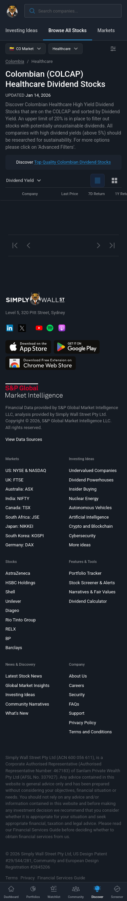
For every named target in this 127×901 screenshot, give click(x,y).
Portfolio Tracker (85, 573)
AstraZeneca (17, 573)
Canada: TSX (17, 507)
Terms (11, 877)
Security (77, 694)
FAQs (74, 703)
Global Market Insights (27, 685)
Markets (106, 30)
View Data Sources (23, 439)
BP (8, 638)
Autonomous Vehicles (90, 507)
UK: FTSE (14, 479)
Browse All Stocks (67, 30)
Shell (10, 591)
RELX (10, 629)
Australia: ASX (19, 489)
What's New (16, 713)
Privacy (28, 877)
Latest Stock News (23, 676)
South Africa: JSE (22, 516)
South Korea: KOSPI (24, 535)
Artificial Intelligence (89, 516)
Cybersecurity (82, 535)
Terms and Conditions (90, 731)
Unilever (13, 600)
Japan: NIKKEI (19, 526)
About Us (78, 676)
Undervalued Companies (93, 470)
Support (77, 713)
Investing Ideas (21, 30)
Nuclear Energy (84, 498)
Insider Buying (83, 489)
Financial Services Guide (61, 877)
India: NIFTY (17, 498)
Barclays (13, 647)
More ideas (80, 544)
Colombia (14, 61)
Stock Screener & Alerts (92, 582)
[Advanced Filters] (113, 48)
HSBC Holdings (20, 582)
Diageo (12, 610)
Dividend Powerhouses (91, 479)
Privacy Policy (82, 722)
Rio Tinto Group (20, 619)
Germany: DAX (19, 544)
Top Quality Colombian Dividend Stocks (72, 162)
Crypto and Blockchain (91, 526)
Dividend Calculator (88, 600)
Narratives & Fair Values (92, 591)
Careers (76, 685)
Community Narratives (27, 703)
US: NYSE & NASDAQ (25, 470)
